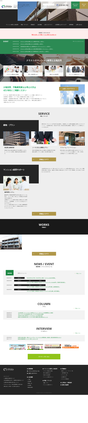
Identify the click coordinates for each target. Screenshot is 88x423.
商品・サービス (24, 24)
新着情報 (30, 368)
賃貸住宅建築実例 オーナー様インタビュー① (28, 339)
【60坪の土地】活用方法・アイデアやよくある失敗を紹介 (30, 315)
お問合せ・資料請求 (67, 382)
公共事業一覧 (63, 377)
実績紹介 (33, 24)
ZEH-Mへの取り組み (44, 356)
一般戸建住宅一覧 (64, 372)
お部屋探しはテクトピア (60, 24)
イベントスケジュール (78, 41)
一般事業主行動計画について (9, 378)
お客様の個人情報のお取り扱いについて (11, 382)
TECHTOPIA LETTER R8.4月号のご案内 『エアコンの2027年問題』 (41, 278)
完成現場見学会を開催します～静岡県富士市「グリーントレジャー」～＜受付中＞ (35, 46)
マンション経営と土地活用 (12, 24)
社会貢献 (29, 385)
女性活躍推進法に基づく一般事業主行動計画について (14, 380)
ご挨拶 (29, 379)
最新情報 (9, 273)
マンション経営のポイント (48, 377)
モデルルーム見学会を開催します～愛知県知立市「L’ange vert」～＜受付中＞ (34, 51)
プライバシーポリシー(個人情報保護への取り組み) (13, 384)
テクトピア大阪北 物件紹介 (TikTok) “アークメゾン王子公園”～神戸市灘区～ (43, 291)
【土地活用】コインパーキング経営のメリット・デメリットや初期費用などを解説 (35, 312)
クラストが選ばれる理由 (48, 370)
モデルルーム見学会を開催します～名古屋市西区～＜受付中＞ (31, 44)
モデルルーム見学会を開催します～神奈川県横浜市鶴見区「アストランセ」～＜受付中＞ (36, 49)
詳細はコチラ (44, 159)
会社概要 (30, 377)
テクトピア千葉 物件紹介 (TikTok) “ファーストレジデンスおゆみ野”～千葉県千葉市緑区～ (46, 282)
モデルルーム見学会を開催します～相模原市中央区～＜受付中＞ (32, 41)
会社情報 (40, 24)
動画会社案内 (30, 387)
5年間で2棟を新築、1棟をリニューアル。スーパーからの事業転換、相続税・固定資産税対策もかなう (39, 337)
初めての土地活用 (47, 375)
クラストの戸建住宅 (65, 379)
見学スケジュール (22, 273)
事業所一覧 (30, 383)
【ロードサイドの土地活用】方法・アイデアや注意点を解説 (31, 314)
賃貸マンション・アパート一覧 (67, 370)
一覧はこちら (78, 273)
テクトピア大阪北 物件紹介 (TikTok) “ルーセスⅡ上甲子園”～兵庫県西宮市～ (43, 286)
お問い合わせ (79, 24)
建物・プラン (46, 382)
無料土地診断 (65, 385)
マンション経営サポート (48, 384)
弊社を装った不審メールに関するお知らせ (44, 35)
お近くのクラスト (48, 24)
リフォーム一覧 (64, 375)
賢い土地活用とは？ (47, 372)
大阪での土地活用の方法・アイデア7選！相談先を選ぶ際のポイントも (33, 317)
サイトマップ (6, 376)
